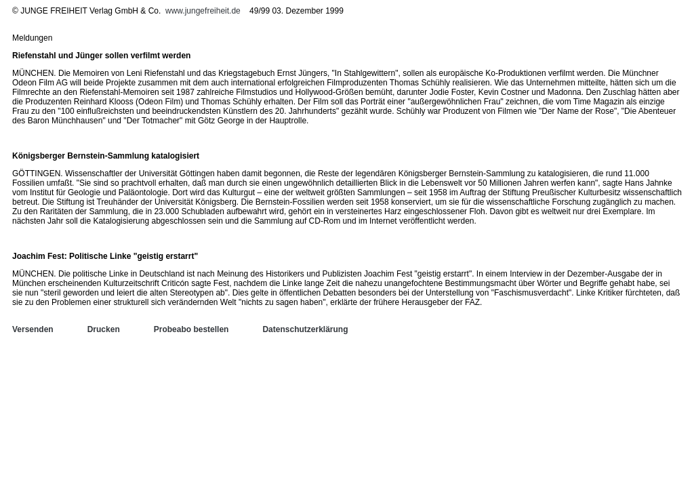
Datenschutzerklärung (305, 329)
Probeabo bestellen (191, 329)
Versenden (33, 329)
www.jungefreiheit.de (203, 11)
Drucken (103, 329)
